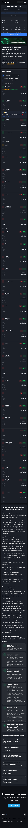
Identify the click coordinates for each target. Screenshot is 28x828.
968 (24, 455)
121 (21, 343)
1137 (24, 355)
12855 (24, 380)
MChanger (7, 100)
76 (21, 293)
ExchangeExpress (9, 281)
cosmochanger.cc (8, 480)
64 (24, 86)
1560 (24, 244)
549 (24, 132)
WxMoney (7, 318)
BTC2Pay (7, 305)
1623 (24, 231)
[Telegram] (25, 814)
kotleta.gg (6, 381)
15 (20, 244)
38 (20, 169)
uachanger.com (7, 182)
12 (20, 405)
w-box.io (6, 344)
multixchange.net (8, 443)
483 (24, 331)
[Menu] (25, 2)
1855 (24, 256)
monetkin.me (7, 418)
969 (24, 144)
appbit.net (6, 232)
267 (20, 157)
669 (20, 269)
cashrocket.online (8, 207)
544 (24, 207)
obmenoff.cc (7, 294)
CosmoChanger (8, 479)
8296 (24, 169)
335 (20, 442)
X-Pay (6, 156)
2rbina (6, 194)
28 (21, 418)
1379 (24, 492)
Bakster (7, 119)
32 (21, 355)
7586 (24, 442)
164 (20, 368)
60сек (6, 467)
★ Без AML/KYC (6, 89)
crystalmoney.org (8, 133)
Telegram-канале (18, 60)
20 (21, 219)
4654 (24, 318)
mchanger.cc (7, 101)
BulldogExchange (9, 330)
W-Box (6, 343)
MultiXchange (8, 442)
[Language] (20, 2)
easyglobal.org (7, 356)
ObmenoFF (7, 293)
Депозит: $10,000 (14, 89)
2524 (24, 100)
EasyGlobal (7, 355)
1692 (24, 480)
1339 (24, 343)
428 (21, 194)
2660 (24, 405)
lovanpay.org (7, 393)
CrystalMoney (8, 132)
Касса (6, 268)
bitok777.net (7, 257)
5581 (24, 194)
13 (21, 430)
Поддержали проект (7, 821)
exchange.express (8, 282)
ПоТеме (7, 405)
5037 (24, 306)
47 (21, 256)
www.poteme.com (8, 406)
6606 (24, 157)
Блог (15, 821)
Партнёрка (20, 821)
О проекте (4, 818)
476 (24, 120)
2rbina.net (7, 195)
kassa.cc (6, 269)
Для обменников (21, 818)
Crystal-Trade (8, 454)
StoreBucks (7, 169)
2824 (24, 182)
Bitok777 (7, 256)
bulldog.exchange (8, 331)
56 (24, 219)
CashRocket (8, 206)
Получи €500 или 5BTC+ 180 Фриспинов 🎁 (12, 114)
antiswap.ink (23, 826)
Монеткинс (8, 430)
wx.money (6, 319)
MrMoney (7, 243)
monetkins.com (7, 431)
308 (20, 306)
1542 (24, 293)
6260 (24, 368)
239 (24, 418)
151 (20, 318)
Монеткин (7, 417)
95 (21, 455)
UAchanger (7, 181)
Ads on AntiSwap (5, 116)
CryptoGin (7, 492)
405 (20, 380)
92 (20, 100)
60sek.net (6, 468)
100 (21, 492)
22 (21, 281)
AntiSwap (5, 2)
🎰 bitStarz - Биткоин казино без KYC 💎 (15, 112)
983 (24, 281)
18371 (24, 269)
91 (20, 182)
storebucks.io (7, 170)
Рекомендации (20, 65)
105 (24, 430)
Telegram (14, 805)
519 (20, 467)
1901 (24, 393)
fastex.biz (6, 145)
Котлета (7, 380)
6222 (24, 467)
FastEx (6, 144)
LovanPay (7, 392)
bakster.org (7, 120)
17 (21, 207)
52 (21, 393)
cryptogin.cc (7, 493)
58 (20, 480)
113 (21, 144)
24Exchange (8, 219)
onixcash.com (7, 87)
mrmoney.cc (7, 244)
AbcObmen (7, 368)
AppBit (6, 231)
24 (21, 132)
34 (20, 231)
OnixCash (7, 86)
